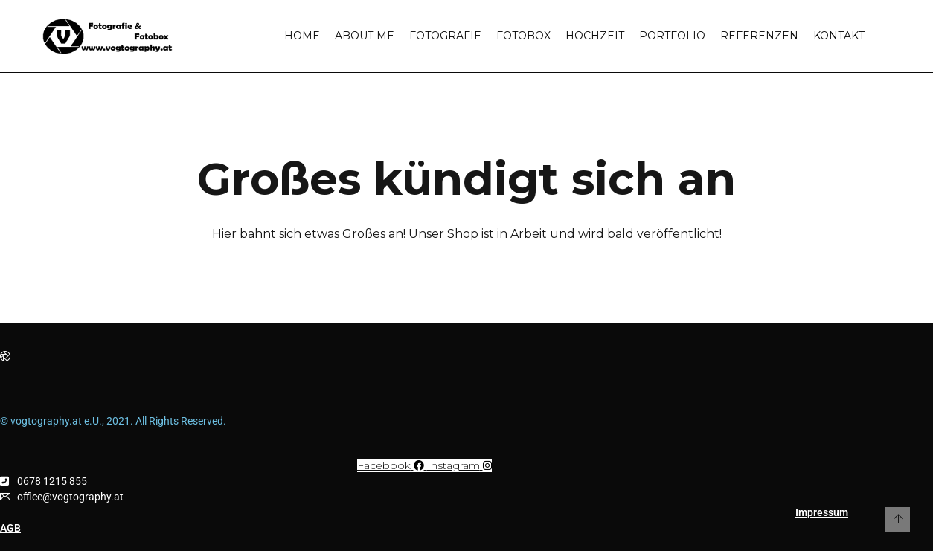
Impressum (821, 512)
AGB (10, 528)
